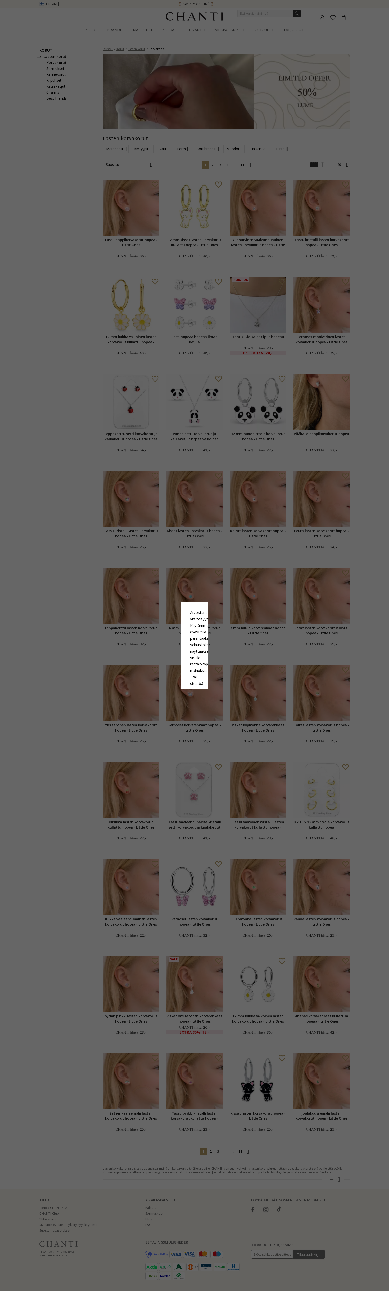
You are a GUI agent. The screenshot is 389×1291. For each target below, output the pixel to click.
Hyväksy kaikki (194, 675)
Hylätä (172, 686)
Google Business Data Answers (195, 663)
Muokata (216, 686)
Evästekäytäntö (210, 650)
